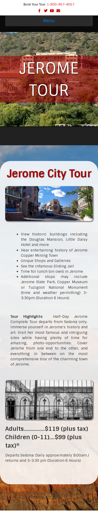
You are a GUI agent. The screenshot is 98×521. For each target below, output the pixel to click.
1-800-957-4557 (60, 4)
